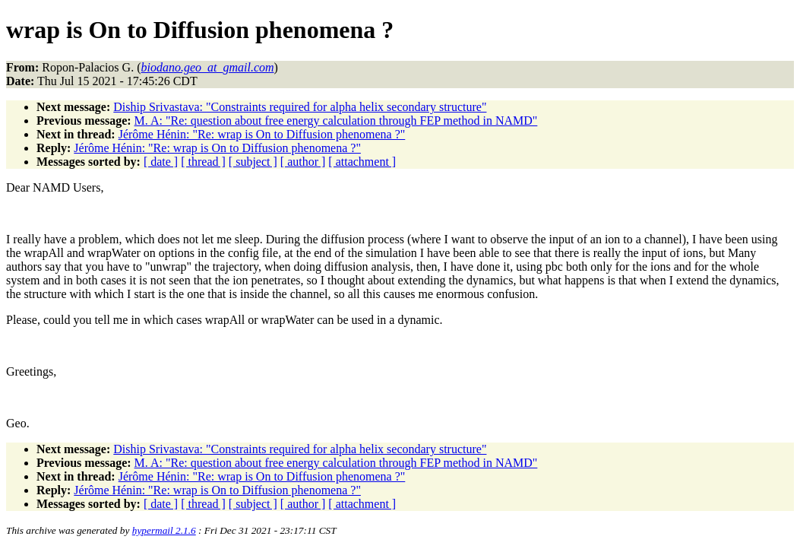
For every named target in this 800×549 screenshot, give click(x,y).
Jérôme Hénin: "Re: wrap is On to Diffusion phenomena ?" (262, 134)
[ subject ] (253, 161)
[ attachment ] (362, 161)
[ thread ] (203, 161)
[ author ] (303, 161)
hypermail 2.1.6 (164, 530)
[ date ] (161, 161)
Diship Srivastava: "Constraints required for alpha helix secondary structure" (299, 106)
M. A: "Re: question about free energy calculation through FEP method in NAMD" (336, 120)
